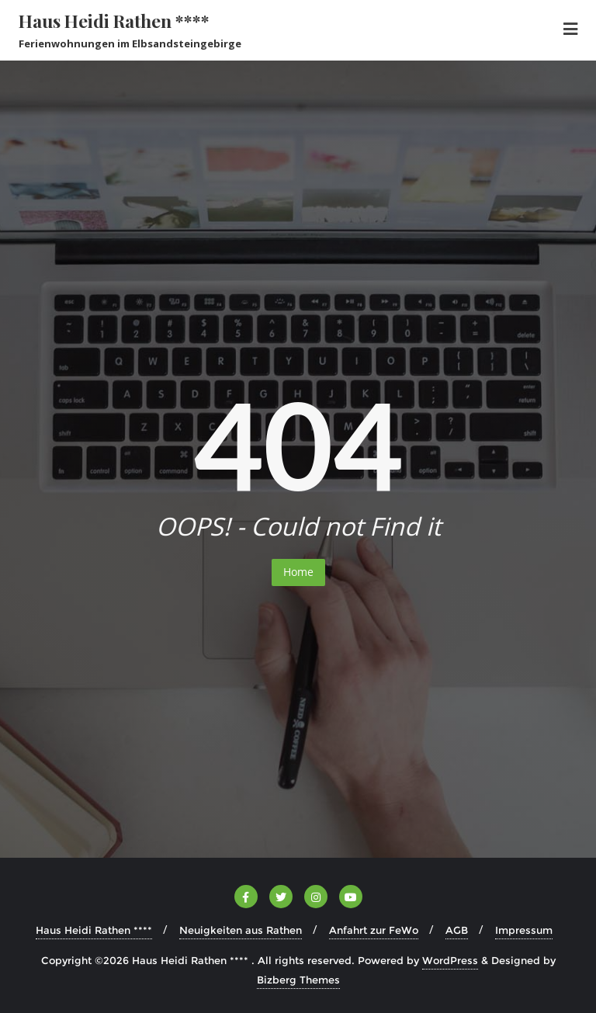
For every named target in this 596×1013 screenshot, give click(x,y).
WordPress (450, 960)
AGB (456, 930)
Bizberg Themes (298, 979)
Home (298, 571)
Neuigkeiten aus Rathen (240, 930)
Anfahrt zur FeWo (373, 930)
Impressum (524, 930)
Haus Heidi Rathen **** (94, 930)
